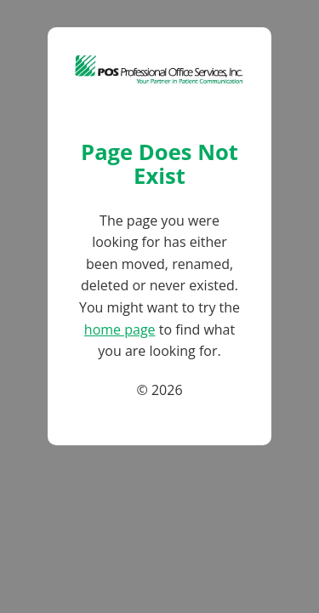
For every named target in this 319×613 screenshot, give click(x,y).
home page (120, 329)
